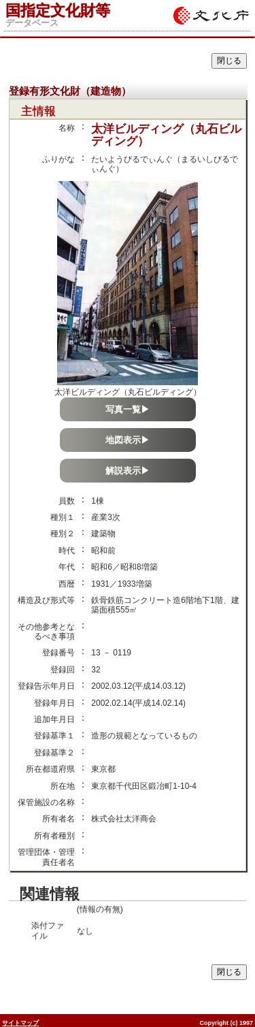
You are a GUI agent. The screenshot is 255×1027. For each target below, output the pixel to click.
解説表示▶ (127, 471)
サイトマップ (20, 1023)
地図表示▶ (127, 440)
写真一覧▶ (127, 409)
